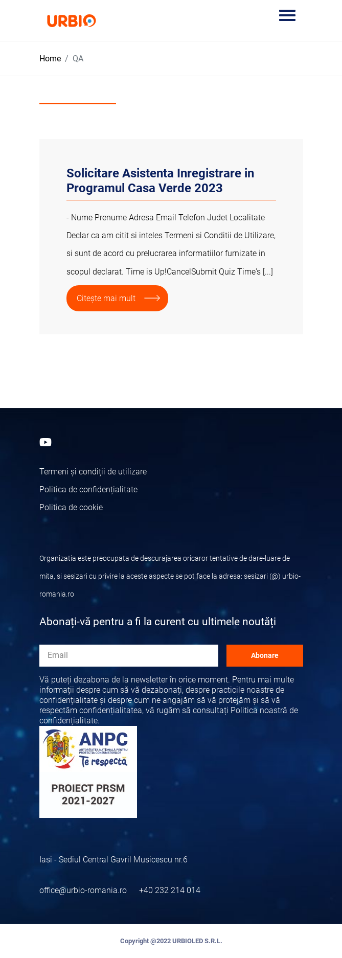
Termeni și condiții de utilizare (93, 471)
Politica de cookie (71, 507)
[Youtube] (45, 441)
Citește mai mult (106, 298)
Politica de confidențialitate (88, 489)
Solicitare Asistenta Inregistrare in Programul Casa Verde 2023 (160, 180)
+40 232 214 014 (169, 890)
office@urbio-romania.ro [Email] (83, 890)
